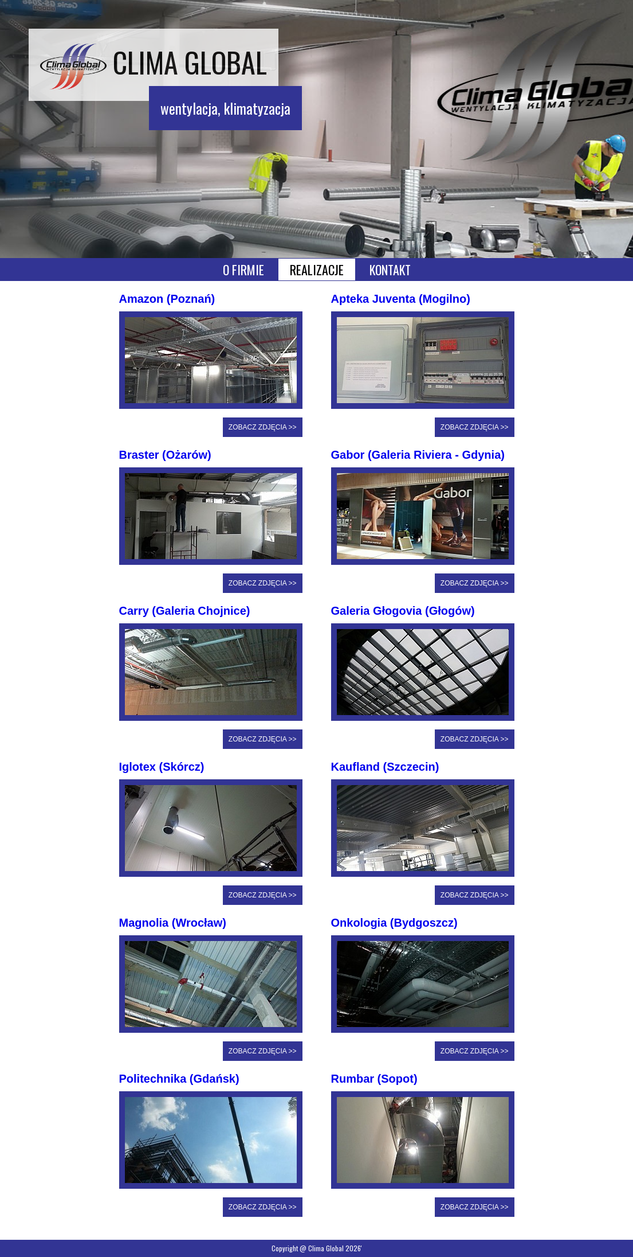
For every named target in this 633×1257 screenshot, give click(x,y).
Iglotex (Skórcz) (162, 766)
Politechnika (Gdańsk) (179, 1078)
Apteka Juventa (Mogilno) (400, 298)
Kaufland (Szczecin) (385, 766)
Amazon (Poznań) (167, 298)
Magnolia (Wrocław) (172, 922)
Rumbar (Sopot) (374, 1078)
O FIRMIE (243, 269)
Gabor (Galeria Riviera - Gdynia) (418, 454)
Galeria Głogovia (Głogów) (403, 610)
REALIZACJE (317, 269)
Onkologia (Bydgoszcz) (394, 922)
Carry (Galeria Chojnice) (184, 610)
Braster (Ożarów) (165, 454)
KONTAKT (390, 269)
